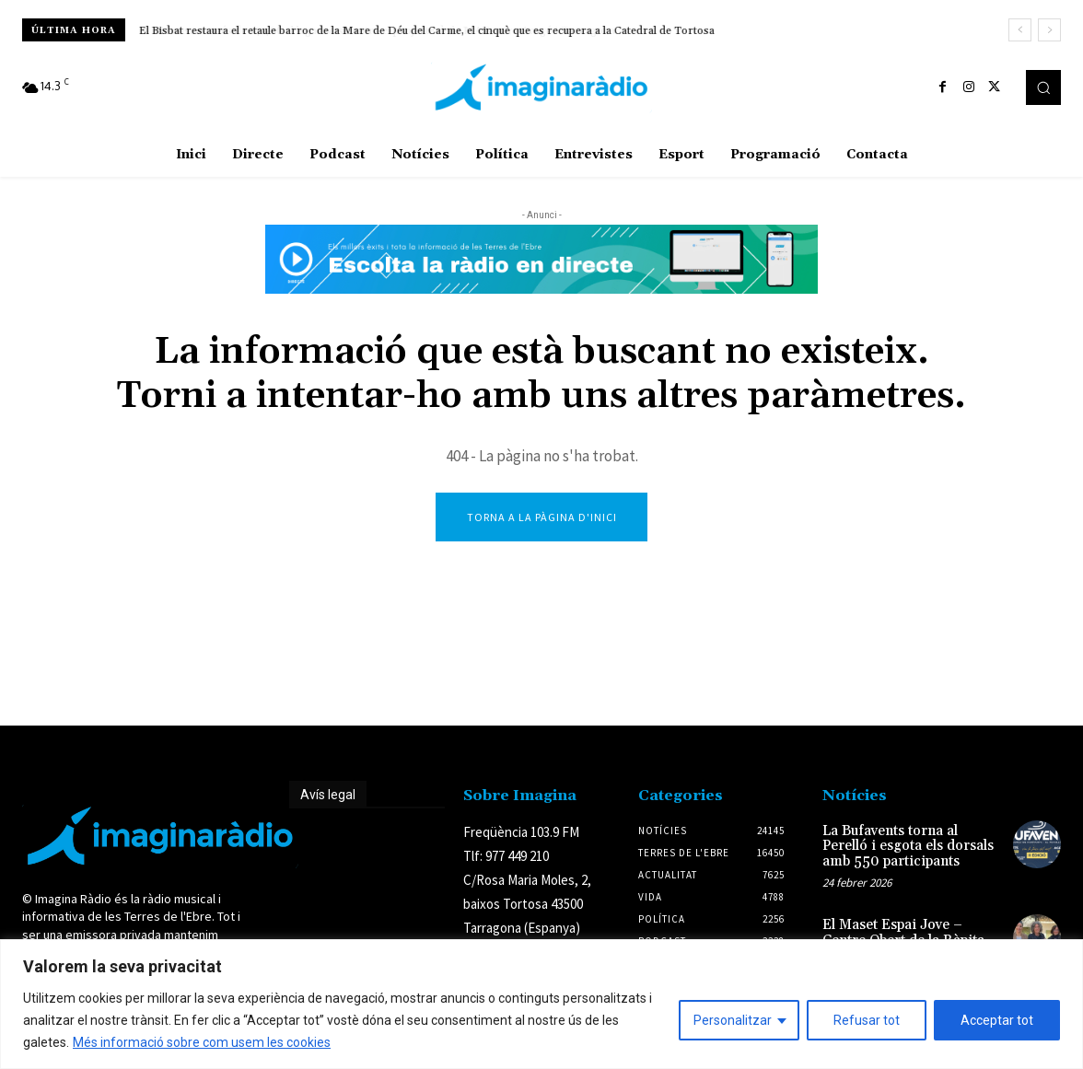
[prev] (1019, 29)
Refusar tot (866, 1020)
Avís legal (327, 796)
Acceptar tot (997, 1020)
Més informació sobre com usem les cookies (202, 1042)
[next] (1049, 29)
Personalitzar (732, 1020)
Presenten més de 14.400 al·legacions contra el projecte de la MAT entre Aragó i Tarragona (368, 31)
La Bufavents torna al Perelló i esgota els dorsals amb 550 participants (908, 848)
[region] (541, 1004)
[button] (1043, 87)
